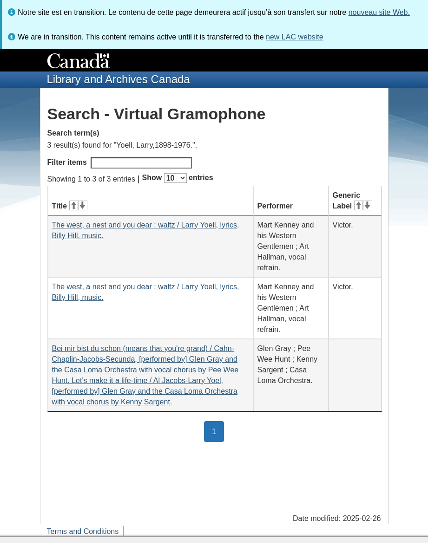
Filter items (119, 163)
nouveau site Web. (379, 12)
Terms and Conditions (83, 531)
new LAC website (294, 37)
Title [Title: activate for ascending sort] (69, 206)
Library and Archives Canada (118, 79)
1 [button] (218, 431)
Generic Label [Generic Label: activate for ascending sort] (352, 200)
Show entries (177, 178)
